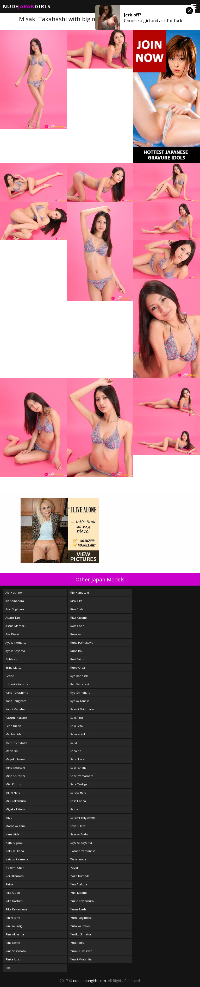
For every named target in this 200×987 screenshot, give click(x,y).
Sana (73, 742)
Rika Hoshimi (14, 901)
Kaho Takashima (16, 692)
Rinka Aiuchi (13, 959)
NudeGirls (26, 6)
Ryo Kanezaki (79, 684)
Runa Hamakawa (81, 642)
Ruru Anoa (77, 667)
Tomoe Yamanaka (83, 851)
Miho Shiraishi (15, 776)
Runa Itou (77, 651)
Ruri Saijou (77, 659)
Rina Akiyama (14, 934)
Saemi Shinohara (82, 709)
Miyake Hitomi (15, 809)
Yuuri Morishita (81, 959)
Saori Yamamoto (81, 776)
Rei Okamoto (14, 876)
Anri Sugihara (14, 609)
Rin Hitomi (12, 918)
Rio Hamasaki (79, 592)
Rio (7, 968)
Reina (9, 884)
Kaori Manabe (15, 709)
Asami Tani (13, 617)
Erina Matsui (13, 667)
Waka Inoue (78, 859)
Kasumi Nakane (16, 717)
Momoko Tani (15, 826)
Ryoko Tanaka (80, 701)
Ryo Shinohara (80, 692)
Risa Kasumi (78, 617)
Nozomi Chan (14, 868)
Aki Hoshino (13, 592)
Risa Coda (77, 609)
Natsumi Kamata (16, 859)
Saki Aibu (76, 717)
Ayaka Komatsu (16, 642)
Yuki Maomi (78, 893)
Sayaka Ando (79, 834)
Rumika (75, 634)
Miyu (8, 818)
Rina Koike (12, 943)
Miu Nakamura (15, 801)
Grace (9, 676)
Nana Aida (12, 834)
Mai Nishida (13, 734)
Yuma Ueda (78, 909)
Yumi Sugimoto (81, 918)
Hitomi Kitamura (16, 684)
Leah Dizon (13, 726)
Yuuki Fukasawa (81, 951)
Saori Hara (77, 759)
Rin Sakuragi (13, 926)
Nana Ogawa (14, 843)
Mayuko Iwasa (15, 759)
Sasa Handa (78, 801)
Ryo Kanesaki (79, 676)
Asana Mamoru (15, 626)
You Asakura (79, 884)
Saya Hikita (77, 826)
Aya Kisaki (12, 634)
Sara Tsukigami (80, 784)
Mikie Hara (12, 792)
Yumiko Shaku (80, 926)
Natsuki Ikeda (14, 851)
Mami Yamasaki (16, 742)
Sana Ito (75, 751)
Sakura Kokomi (80, 734)
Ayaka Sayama (15, 651)
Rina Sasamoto (15, 951)
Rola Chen (77, 626)
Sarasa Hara (78, 792)
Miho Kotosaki (15, 767)
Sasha (74, 809)
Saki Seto (76, 726)
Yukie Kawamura (82, 901)
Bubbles (11, 659)
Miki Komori (13, 784)
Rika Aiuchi (13, 893)
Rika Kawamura (16, 909)
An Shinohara (14, 601)
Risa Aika (76, 601)
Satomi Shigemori (82, 818)
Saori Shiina (78, 767)
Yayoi (74, 868)
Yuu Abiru (77, 943)
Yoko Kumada (80, 876)
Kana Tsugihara (16, 701)
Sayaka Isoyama (81, 843)
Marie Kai (11, 751)
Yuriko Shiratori (81, 934)
